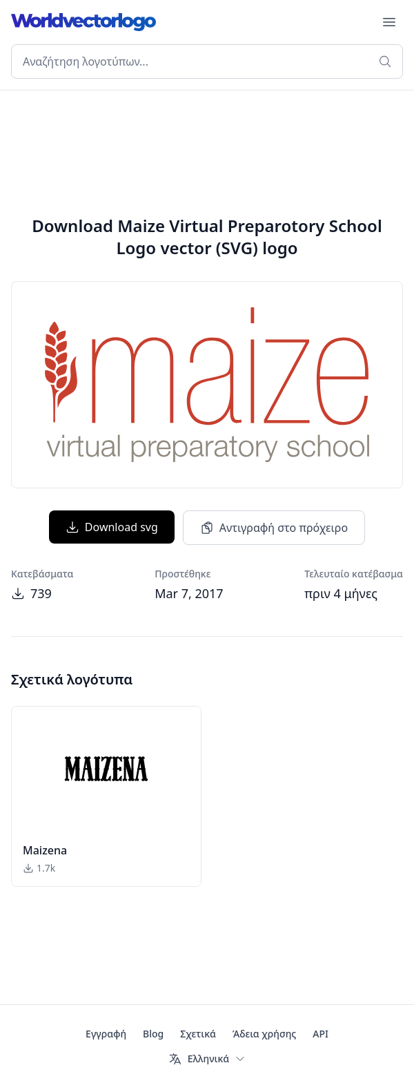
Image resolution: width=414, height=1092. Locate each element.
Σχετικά (198, 1033)
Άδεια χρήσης (264, 1033)
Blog (153, 1033)
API (320, 1033)
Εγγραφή (106, 1033)
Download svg (112, 527)
